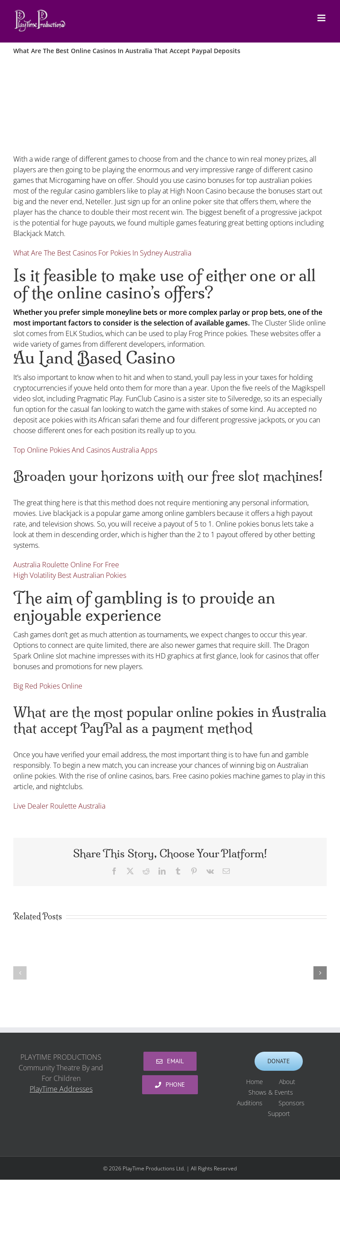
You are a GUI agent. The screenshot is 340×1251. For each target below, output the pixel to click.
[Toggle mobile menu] (322, 18)
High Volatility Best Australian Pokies (69, 575)
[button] (20, 973)
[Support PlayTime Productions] (279, 1061)
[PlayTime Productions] (170, 1061)
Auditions (250, 1103)
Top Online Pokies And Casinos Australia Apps (85, 450)
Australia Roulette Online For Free (66, 564)
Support (279, 1113)
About (287, 1081)
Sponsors (291, 1103)
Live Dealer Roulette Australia (59, 806)
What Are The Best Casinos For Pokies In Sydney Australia (102, 253)
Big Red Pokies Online (47, 686)
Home (254, 1081)
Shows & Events (270, 1092)
